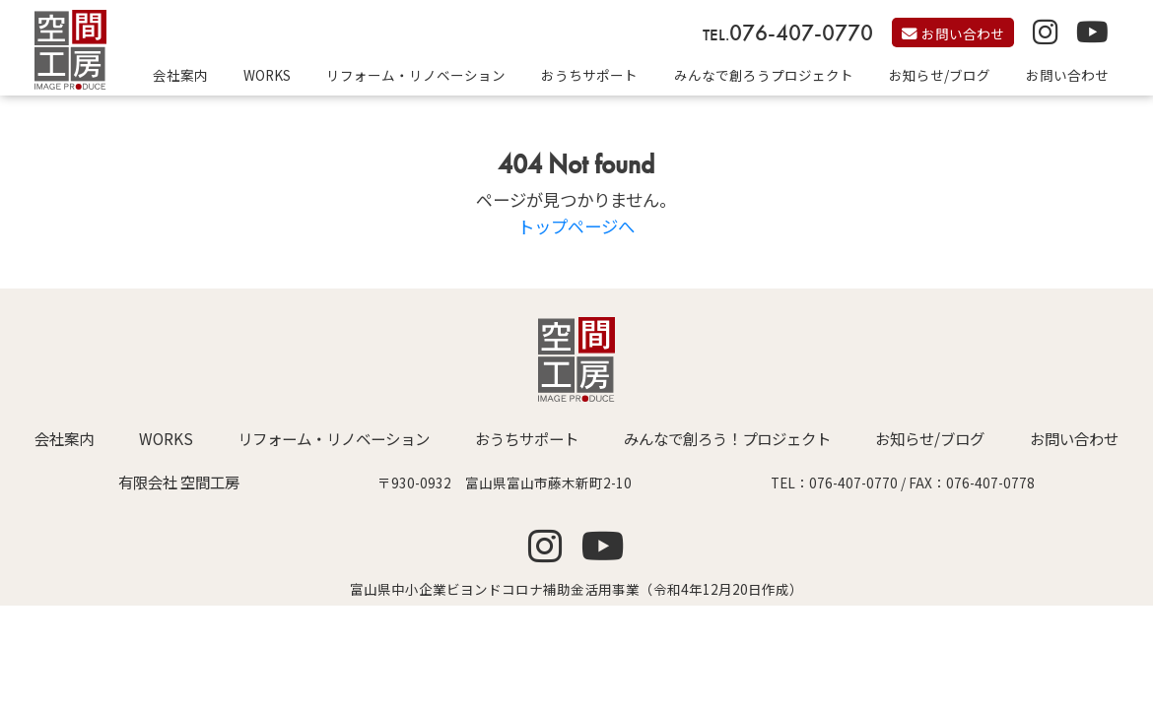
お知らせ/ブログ (939, 75)
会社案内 (180, 75)
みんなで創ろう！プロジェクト (727, 438)
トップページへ (576, 226)
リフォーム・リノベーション (416, 75)
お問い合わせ (1067, 75)
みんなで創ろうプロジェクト (763, 75)
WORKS (267, 75)
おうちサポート (589, 75)
